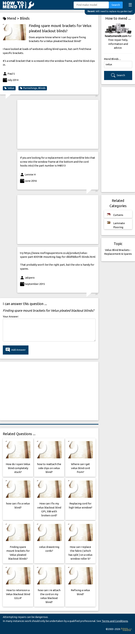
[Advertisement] (57, 124)
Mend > (11, 18)
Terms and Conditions (115, 620)
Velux (9, 88)
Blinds (25, 18)
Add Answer (16, 350)
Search (116, 4)
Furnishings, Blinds (33, 88)
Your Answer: (11, 316)
